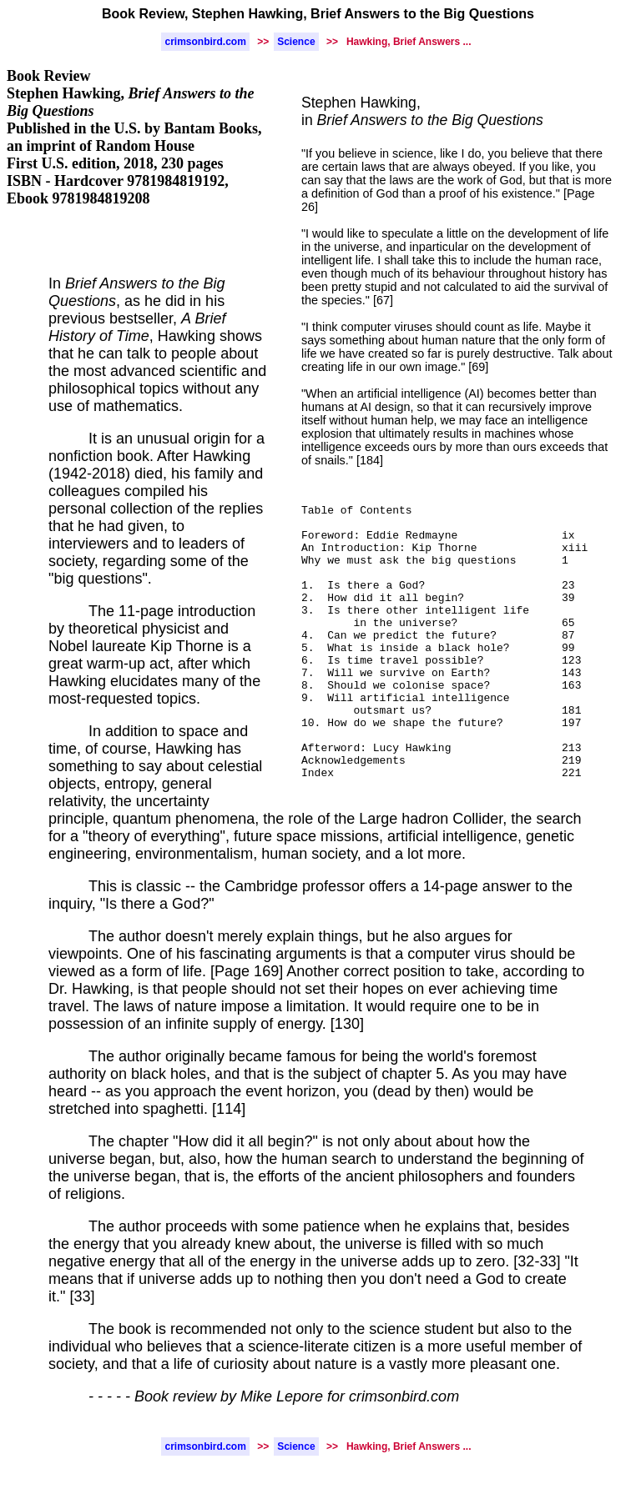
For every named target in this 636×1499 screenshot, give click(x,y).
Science (296, 42)
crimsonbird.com (204, 42)
